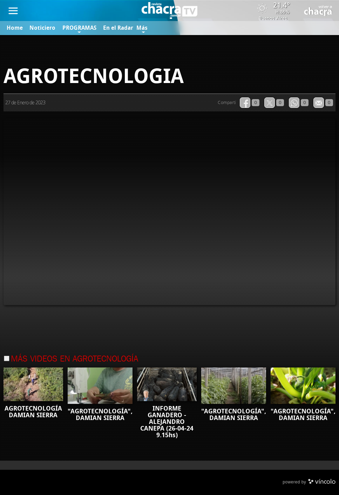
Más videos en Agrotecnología (74, 359)
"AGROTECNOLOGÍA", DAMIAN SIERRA (100, 414)
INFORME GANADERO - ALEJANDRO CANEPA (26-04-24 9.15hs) (167, 422)
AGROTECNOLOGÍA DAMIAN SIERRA (33, 412)
